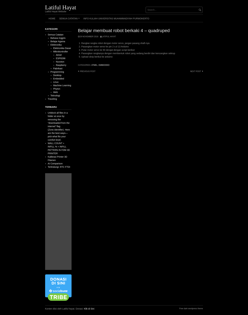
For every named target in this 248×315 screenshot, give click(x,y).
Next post (195, 71)
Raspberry (61, 65)
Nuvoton (60, 61)
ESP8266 (60, 58)
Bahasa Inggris (57, 38)
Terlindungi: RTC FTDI (59, 167)
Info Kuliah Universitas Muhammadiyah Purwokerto (116, 18)
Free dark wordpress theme (191, 308)
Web (55, 92)
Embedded (104, 65)
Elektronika (56, 45)
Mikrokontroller (60, 51)
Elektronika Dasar (62, 48)
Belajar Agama (57, 41)
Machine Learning (62, 85)
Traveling (52, 99)
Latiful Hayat (60, 7)
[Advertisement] (58, 221)
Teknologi (55, 95)
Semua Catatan (70, 19)
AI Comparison (55, 163)
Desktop (57, 75)
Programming (57, 72)
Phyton (56, 88)
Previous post (88, 71)
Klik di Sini (89, 308)
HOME (52, 18)
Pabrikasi (58, 68)
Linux (55, 82)
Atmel (94, 65)
